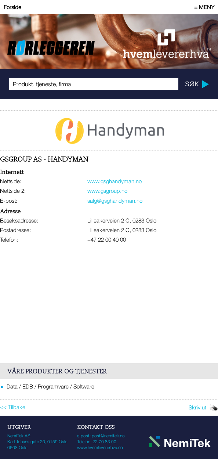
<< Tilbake (12, 407)
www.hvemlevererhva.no (100, 447)
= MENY (204, 7)
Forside (12, 7)
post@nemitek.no (108, 435)
